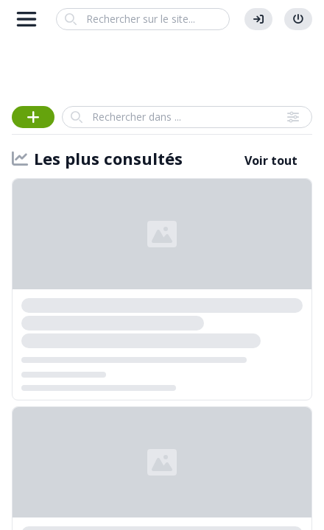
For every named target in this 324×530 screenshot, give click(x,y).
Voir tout (270, 160)
